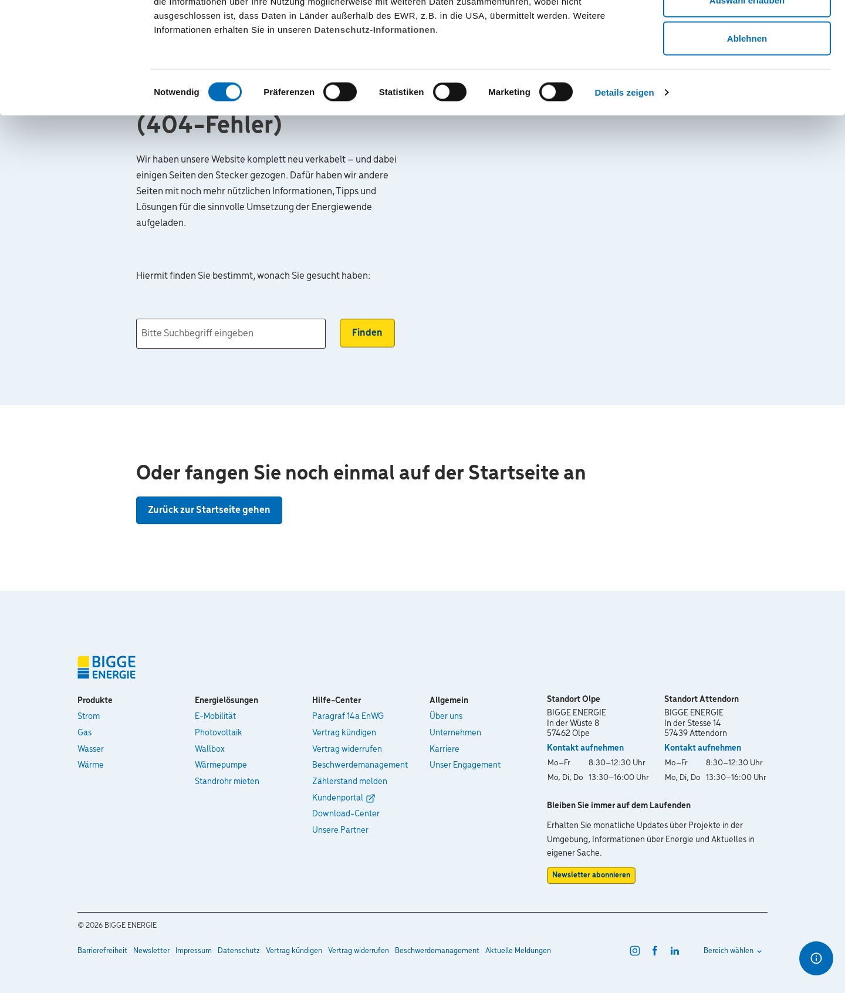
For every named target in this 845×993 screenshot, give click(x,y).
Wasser (90, 749)
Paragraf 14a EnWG (348, 716)
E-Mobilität (215, 716)
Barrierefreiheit (102, 951)
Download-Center (346, 814)
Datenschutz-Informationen (374, 99)
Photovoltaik (218, 733)
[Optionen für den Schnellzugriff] (816, 958)
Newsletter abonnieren (591, 875)
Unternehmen (455, 733)
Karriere (444, 749)
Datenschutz (239, 951)
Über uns (446, 716)
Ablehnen (747, 108)
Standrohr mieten (227, 781)
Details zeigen (624, 162)
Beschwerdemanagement (360, 765)
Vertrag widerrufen (347, 749)
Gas (84, 733)
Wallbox (210, 749)
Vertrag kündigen (344, 733)
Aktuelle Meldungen (518, 951)
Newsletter (151, 951)
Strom (88, 716)
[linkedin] (675, 950)
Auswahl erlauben (747, 70)
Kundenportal (337, 798)
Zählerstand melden (349, 781)
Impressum (193, 951)
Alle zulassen (747, 31)
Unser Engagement (465, 765)
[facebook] (655, 950)
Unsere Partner (340, 830)
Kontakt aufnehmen (585, 748)
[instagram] (635, 950)
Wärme (90, 765)
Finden (367, 333)
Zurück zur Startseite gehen (209, 510)
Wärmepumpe (221, 765)
